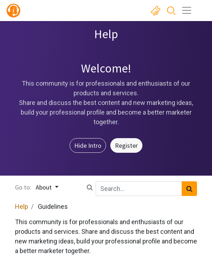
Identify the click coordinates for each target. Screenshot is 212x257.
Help (21, 206)
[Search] (189, 188)
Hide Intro (87, 145)
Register (126, 145)
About (44, 187)
